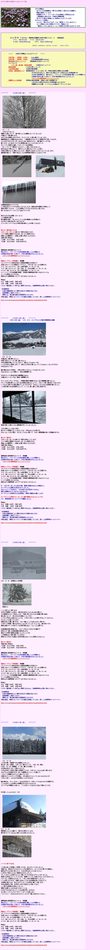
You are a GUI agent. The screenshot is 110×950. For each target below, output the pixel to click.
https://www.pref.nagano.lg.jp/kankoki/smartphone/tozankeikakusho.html (24, 300)
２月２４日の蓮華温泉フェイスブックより (45, 78)
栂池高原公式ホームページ (17, 61)
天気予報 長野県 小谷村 (18, 57)
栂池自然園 (12, 67)
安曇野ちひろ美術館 (14, 80)
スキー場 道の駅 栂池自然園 (21, 65)
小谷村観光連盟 (13, 69)
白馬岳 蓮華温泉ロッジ (16, 71)
